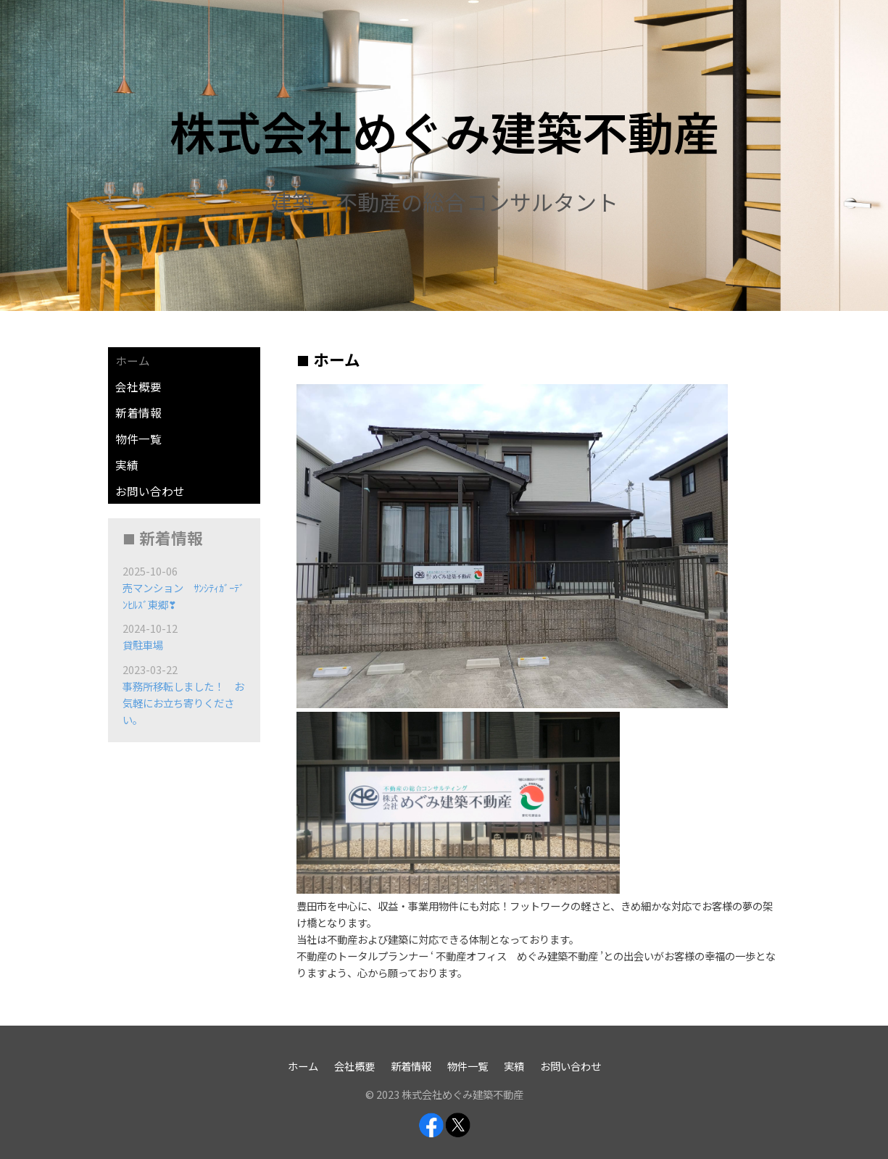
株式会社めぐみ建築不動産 (444, 131)
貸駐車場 (143, 644)
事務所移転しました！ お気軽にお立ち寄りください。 (183, 702)
